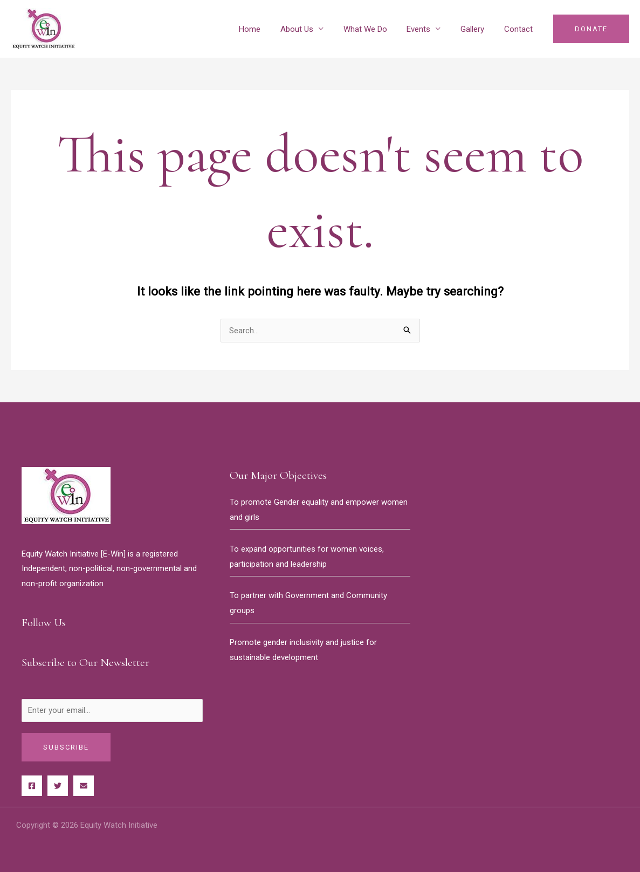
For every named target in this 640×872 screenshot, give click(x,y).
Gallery (478, 29)
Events (427, 29)
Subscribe (66, 747)
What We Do (378, 29)
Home (269, 29)
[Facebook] (32, 785)
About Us (313, 29)
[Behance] (83, 785)
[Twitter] (57, 785)
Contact (520, 29)
